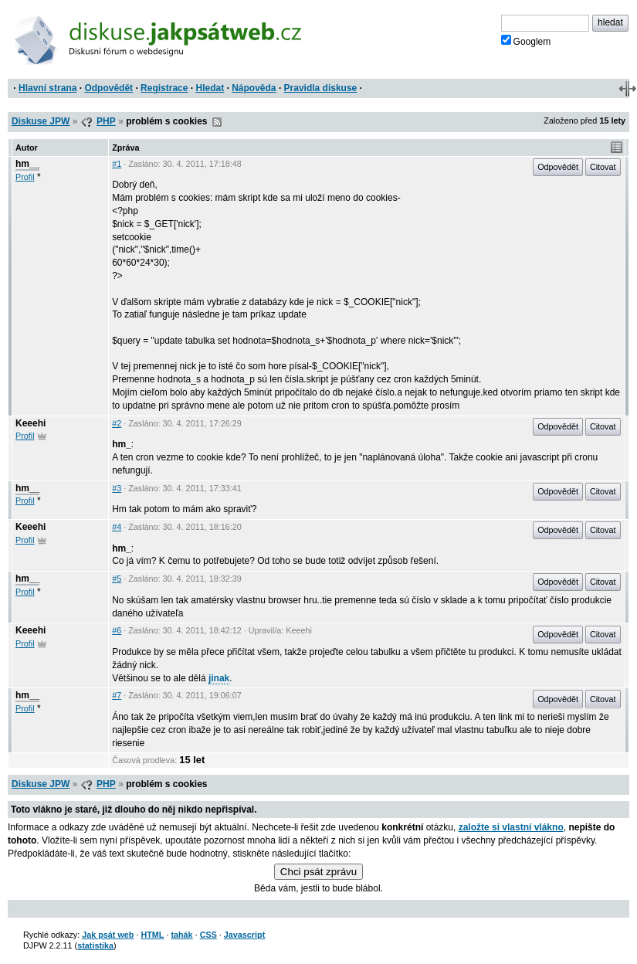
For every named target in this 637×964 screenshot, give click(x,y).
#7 (116, 695)
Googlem (526, 41)
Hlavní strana (47, 88)
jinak (218, 678)
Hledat (209, 88)
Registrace (164, 88)
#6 (116, 630)
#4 (116, 526)
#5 (116, 578)
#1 (116, 163)
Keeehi (30, 423)
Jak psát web (108, 934)
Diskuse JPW (40, 121)
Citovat (603, 166)
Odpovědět (108, 88)
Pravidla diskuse (320, 88)
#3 (116, 488)
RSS (217, 122)
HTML (152, 934)
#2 (116, 423)
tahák (181, 934)
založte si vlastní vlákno (511, 827)
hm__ (27, 163)
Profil (25, 177)
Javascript (244, 934)
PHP (106, 121)
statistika (95, 945)
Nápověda (254, 88)
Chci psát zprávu (318, 871)
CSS (208, 934)
